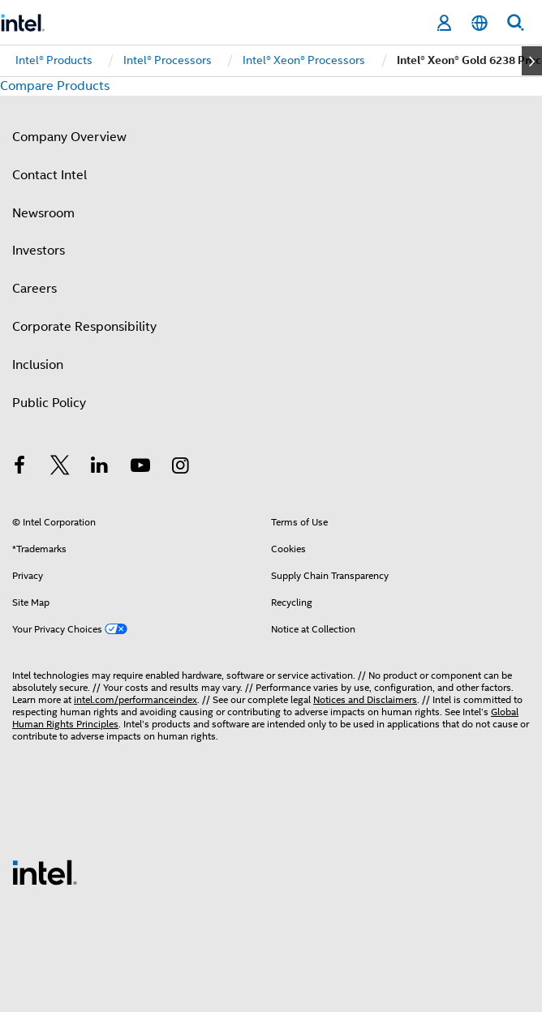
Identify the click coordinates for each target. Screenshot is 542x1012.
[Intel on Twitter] (60, 467)
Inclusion (37, 365)
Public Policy (49, 403)
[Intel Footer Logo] (44, 872)
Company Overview (69, 137)
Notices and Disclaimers (365, 699)
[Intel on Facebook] (19, 467)
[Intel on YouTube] (140, 467)
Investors (38, 250)
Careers (34, 289)
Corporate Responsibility (84, 327)
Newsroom (43, 213)
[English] (479, 23)
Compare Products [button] (55, 86)
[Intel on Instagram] (180, 467)
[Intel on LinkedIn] (100, 467)
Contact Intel (49, 175)
